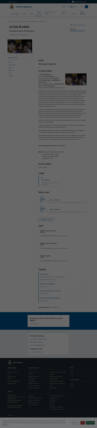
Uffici (9, 374)
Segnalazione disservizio (34, 400)
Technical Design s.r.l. (17, 424)
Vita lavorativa (52, 388)
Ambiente (30, 374)
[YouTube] (71, 6)
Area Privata (10, 415)
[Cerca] (86, 6)
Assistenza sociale (64, 13)
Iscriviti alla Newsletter (33, 405)
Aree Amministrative (12, 372)
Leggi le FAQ (31, 395)
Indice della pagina (20, 58)
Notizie (71, 372)
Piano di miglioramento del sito (56, 409)
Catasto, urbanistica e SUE (34, 383)
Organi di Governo (12, 376)
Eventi (71, 386)
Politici (9, 379)
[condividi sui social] (73, 25)
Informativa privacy (53, 398)
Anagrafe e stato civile (33, 376)
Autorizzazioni (31, 381)
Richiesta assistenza (33, 402)
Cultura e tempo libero (33, 385)
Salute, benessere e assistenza (56, 381)
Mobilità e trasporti (53, 379)
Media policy (52, 402)
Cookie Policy (52, 400)
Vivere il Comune (39, 13)
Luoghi (71, 384)
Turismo (51, 385)
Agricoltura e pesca (32, 372)
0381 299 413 (44, 286)
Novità (25, 14)
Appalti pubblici (32, 379)
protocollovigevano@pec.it (16, 405)
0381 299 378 (44, 294)
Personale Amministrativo (14, 381)
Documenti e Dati (12, 383)
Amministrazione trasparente (56, 395)
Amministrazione (15, 14)
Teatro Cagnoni (46, 180)
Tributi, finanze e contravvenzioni (57, 383)
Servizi (31, 14)
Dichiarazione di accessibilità (55, 407)
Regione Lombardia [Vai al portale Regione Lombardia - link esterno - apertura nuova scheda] (13, 1)
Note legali (51, 405)
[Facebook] (68, 6)
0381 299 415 (44, 301)
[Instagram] (74, 6)
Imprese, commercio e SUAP (55, 376)
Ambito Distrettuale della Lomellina (50, 13)
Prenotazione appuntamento (35, 398)
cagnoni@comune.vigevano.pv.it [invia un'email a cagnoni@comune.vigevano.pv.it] (48, 279)
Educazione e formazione (34, 388)
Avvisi (71, 374)
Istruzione (74, 14)
